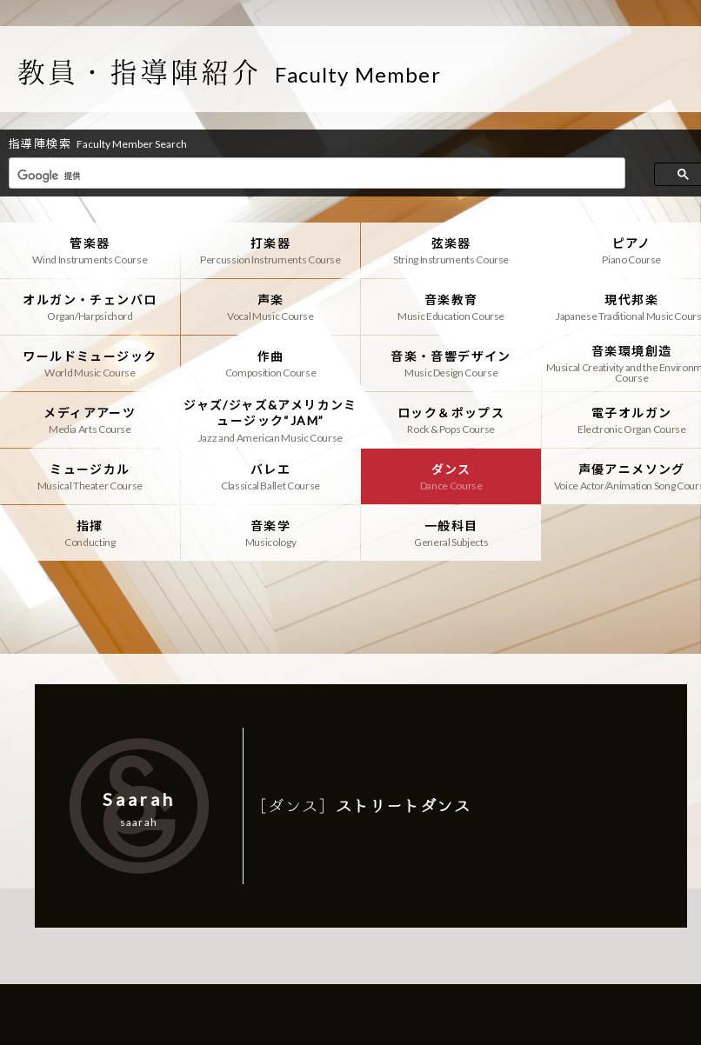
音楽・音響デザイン (451, 363)
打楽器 (271, 250)
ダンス (451, 476)
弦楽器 (451, 250)
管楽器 (90, 250)
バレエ (271, 476)
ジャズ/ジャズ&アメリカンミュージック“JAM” (271, 420)
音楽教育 (451, 307)
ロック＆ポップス (451, 420)
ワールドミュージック (90, 363)
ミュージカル (90, 476)
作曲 (271, 363)
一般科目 (451, 533)
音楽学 (271, 533)
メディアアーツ (90, 420)
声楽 (271, 307)
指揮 (90, 533)
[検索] (315, 175)
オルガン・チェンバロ (90, 307)
